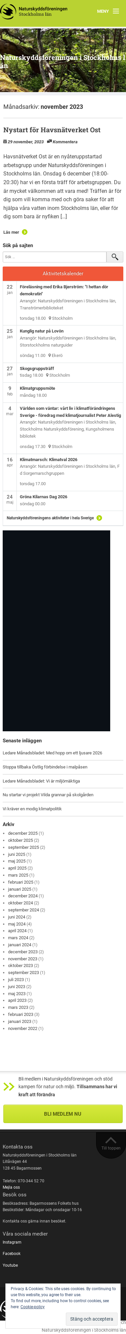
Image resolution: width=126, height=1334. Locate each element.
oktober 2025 (20, 840)
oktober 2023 (20, 965)
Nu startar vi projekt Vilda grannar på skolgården (48, 794)
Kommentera (65, 141)
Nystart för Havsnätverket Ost (51, 129)
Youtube (10, 1265)
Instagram (12, 1242)
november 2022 (22, 1028)
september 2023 (23, 972)
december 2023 (23, 951)
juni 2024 (16, 916)
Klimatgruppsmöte (37, 388)
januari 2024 (19, 944)
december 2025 (23, 833)
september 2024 (23, 909)
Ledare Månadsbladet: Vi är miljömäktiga (41, 781)
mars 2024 (18, 937)
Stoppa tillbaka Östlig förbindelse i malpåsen (45, 766)
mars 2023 (18, 1007)
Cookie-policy (32, 1307)
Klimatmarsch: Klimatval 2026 (48, 459)
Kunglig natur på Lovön (42, 331)
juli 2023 (16, 979)
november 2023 (22, 958)
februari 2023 (20, 1014)
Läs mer (11, 232)
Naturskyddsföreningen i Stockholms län (62, 61)
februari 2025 (20, 882)
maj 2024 (17, 924)
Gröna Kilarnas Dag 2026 (43, 496)
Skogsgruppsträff (37, 368)
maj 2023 (17, 993)
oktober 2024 (20, 902)
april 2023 (17, 1000)
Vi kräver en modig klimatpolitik (32, 808)
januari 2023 (19, 1021)
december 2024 (23, 895)
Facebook (11, 1253)
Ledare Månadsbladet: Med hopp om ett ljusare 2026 (52, 752)
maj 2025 (17, 861)
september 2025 (23, 847)
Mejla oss (11, 1187)
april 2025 (17, 868)
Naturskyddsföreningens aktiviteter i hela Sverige (50, 518)
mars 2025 (18, 875)
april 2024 (17, 930)
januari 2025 (19, 889)
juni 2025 (16, 854)
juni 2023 (16, 986)
